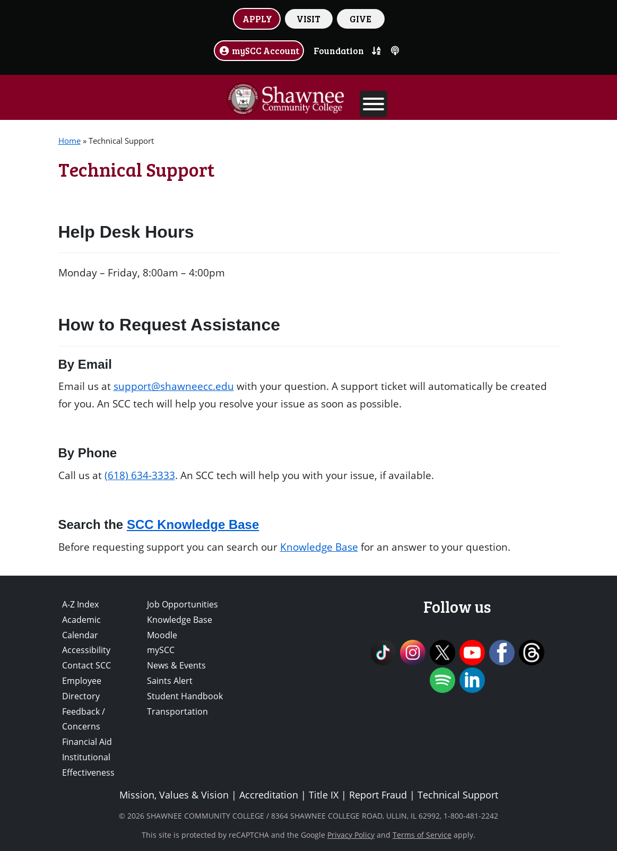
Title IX (323, 794)
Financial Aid (87, 742)
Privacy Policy (351, 835)
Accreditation (268, 794)
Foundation (339, 50)
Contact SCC (86, 665)
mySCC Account (259, 50)
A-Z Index (80, 604)
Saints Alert (170, 681)
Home (69, 140)
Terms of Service (422, 835)
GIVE (360, 18)
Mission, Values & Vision (174, 794)
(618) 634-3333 (140, 475)
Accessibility (86, 650)
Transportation (177, 711)
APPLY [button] (257, 18)
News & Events (176, 665)
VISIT (308, 18)
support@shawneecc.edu (174, 386)
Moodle (162, 635)
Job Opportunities (182, 604)
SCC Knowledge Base (193, 524)
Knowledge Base (319, 546)
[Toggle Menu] (373, 104)
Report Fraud (378, 794)
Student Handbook (185, 696)
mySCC (161, 650)
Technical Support (458, 794)
